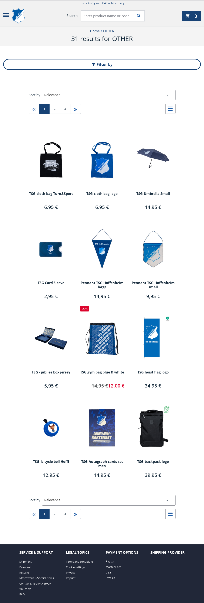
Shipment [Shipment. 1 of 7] (25, 562)
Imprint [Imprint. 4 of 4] (71, 578)
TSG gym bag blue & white (102, 372)
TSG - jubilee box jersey (51, 372)
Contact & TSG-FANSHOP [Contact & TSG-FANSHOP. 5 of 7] (35, 583)
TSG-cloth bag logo (102, 194)
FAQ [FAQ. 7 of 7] (22, 594)
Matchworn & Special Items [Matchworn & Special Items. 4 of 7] (36, 578)
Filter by (102, 64)
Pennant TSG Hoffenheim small (153, 285)
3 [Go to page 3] (65, 109)
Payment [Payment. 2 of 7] (25, 567)
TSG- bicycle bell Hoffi (51, 462)
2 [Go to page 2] (55, 109)
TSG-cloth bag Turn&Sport (51, 194)
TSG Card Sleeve (51, 283)
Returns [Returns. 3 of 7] (24, 573)
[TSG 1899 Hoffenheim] (21, 16)
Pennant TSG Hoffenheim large (102, 285)
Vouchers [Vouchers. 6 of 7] (25, 589)
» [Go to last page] (75, 108)
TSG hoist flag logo (153, 372)
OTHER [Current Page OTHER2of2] (108, 31)
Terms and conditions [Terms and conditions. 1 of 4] (79, 562)
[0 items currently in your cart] (191, 16)
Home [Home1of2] (95, 31)
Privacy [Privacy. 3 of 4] (70, 573)
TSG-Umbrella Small (153, 194)
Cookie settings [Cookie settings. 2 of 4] (75, 567)
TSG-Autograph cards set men (102, 464)
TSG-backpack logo (153, 462)
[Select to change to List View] (170, 109)
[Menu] (6, 16)
